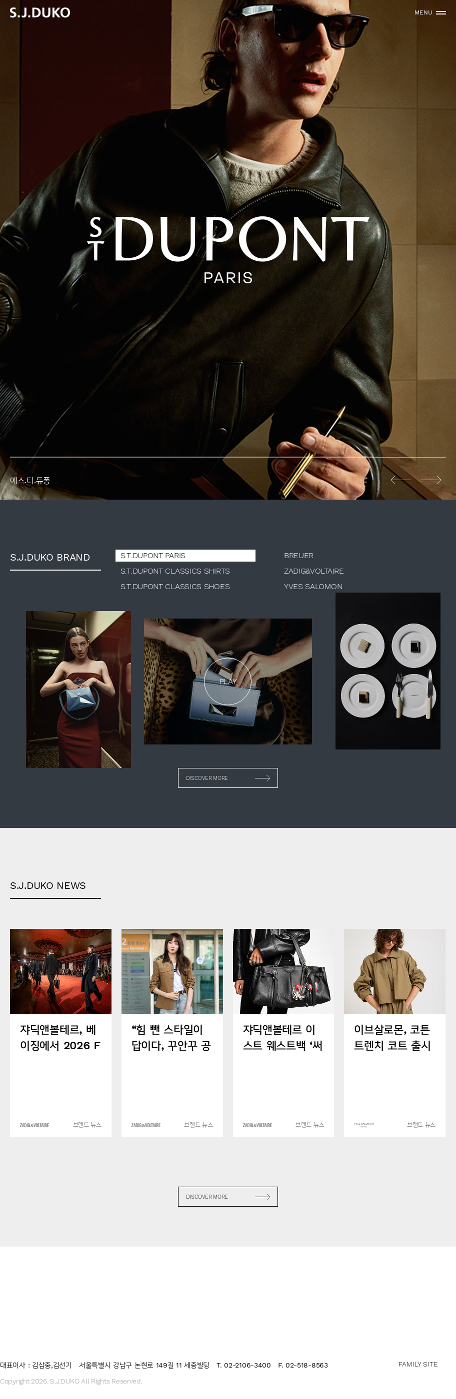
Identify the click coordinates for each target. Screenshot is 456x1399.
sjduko (40, 12)
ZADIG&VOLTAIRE (314, 571)
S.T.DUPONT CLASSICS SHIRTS (175, 571)
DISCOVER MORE (207, 778)
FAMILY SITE (418, 1364)
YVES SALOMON (313, 586)
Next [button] (431, 480)
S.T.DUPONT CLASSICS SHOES (175, 586)
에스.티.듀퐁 (228, 250)
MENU (423, 12)
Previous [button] (401, 480)
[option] (228, 250)
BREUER (299, 555)
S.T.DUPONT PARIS (153, 555)
